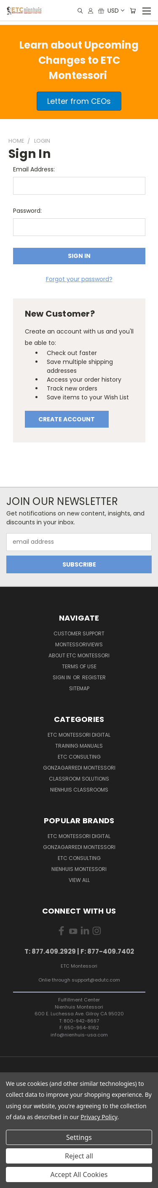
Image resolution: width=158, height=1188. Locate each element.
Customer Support (79, 633)
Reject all (79, 1156)
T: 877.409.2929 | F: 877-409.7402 (79, 951)
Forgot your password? (79, 279)
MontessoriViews (79, 644)
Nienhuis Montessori (79, 869)
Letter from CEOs (79, 101)
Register (94, 677)
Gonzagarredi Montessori (79, 767)
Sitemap (79, 688)
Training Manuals (79, 745)
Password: (27, 210)
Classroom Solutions (79, 778)
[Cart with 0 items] (133, 10)
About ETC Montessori (79, 655)
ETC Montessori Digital (79, 734)
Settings (79, 1137)
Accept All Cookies (79, 1174)
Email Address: (34, 169)
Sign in (62, 677)
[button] (79, 101)
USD (115, 10)
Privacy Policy (98, 1117)
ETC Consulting (79, 756)
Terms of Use (79, 666)
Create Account (66, 419)
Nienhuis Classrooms (79, 789)
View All (79, 880)
